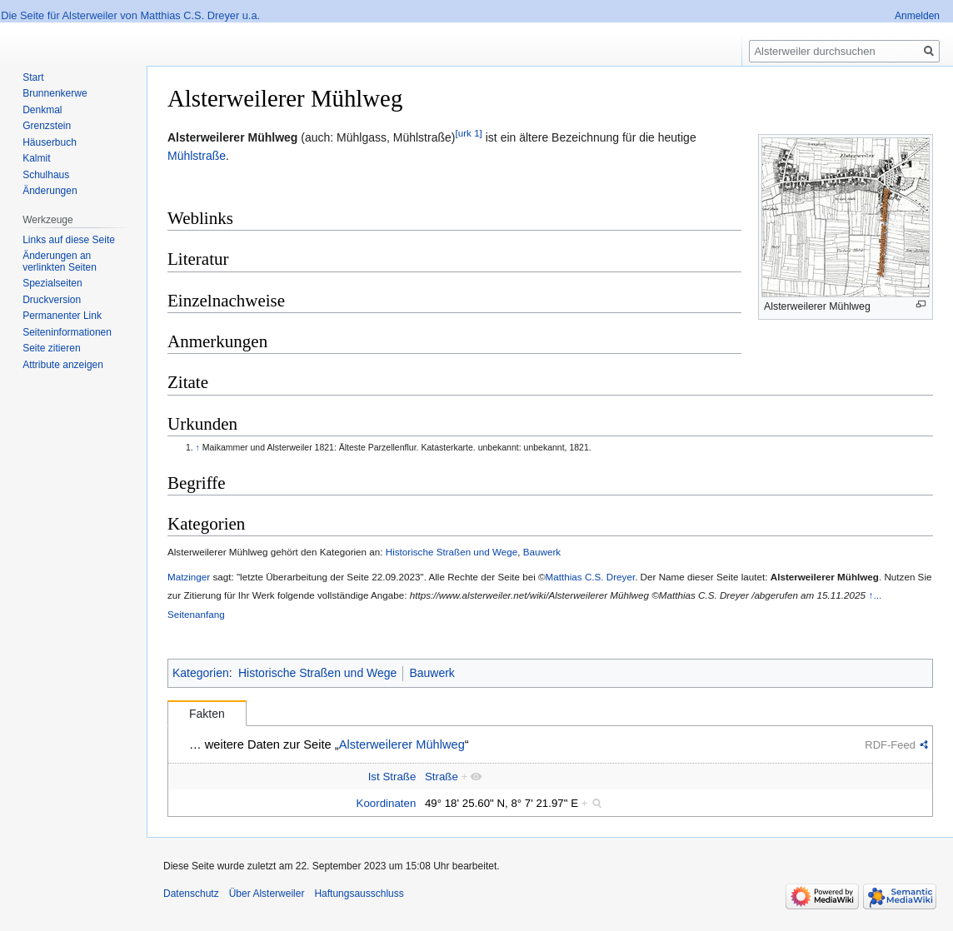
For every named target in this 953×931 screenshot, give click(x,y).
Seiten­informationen (67, 332)
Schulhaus (45, 175)
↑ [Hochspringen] (198, 447)
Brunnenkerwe (54, 93)
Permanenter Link (62, 315)
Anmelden (917, 16)
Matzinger (188, 576)
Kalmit (36, 158)
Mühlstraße (196, 155)
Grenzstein (46, 126)
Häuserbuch (49, 142)
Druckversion (51, 300)
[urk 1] (468, 132)
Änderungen (49, 191)
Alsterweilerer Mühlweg (232, 137)
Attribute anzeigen (62, 365)
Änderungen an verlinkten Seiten (59, 261)
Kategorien (200, 673)
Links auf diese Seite (68, 240)
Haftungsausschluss (358, 893)
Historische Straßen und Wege (452, 551)
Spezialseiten (52, 283)
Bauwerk (542, 551)
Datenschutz (191, 893)
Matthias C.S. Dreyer (591, 576)
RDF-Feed (890, 745)
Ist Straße (392, 776)
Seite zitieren (51, 348)
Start (32, 77)
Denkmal (42, 110)
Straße (441, 776)
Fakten (207, 713)
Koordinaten (387, 803)
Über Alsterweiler (267, 893)
